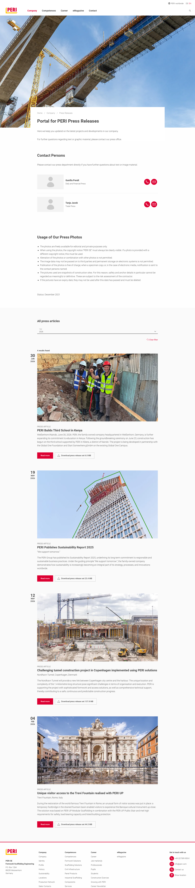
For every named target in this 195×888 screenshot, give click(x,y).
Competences (49, 10)
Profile (41, 865)
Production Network (47, 882)
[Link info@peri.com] (179, 864)
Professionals (96, 865)
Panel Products (71, 873)
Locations (43, 878)
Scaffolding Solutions (73, 865)
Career (64, 10)
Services (68, 886)
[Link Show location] (179, 875)
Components (70, 882)
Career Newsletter (98, 886)
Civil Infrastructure (72, 869)
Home (40, 113)
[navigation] (45, 455)
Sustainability (44, 873)
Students (94, 873)
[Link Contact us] (179, 869)
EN (190, 3)
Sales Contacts (45, 886)
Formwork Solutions (73, 861)
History (42, 869)
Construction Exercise (100, 878)
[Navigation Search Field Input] (176, 10)
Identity (42, 861)
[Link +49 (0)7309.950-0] (179, 858)
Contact (93, 10)
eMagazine (78, 10)
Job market (96, 861)
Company (51, 113)
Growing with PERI (98, 882)
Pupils (93, 869)
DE (187, 3)
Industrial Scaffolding (73, 878)
